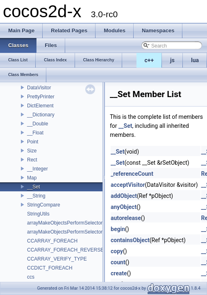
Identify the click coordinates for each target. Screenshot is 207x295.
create (119, 273)
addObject (124, 196)
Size (31, 151)
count (118, 262)
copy (117, 251)
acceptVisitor (128, 185)
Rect (32, 160)
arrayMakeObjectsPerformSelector (64, 223)
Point (32, 142)
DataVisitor (39, 88)
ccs (30, 277)
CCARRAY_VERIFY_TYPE (57, 259)
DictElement (40, 106)
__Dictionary (41, 115)
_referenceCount (132, 173)
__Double (37, 124)
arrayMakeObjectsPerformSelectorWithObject (77, 232)
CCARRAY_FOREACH (52, 241)
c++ (149, 60)
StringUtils (38, 214)
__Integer (37, 169)
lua (195, 60)
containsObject (130, 240)
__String (36, 196)
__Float (35, 133)
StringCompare (43, 205)
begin (118, 229)
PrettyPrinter (41, 97)
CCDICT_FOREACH (50, 268)
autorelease (126, 218)
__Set (33, 187)
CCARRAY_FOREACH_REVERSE (65, 250)
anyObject (123, 207)
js (172, 60)
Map (31, 178)
